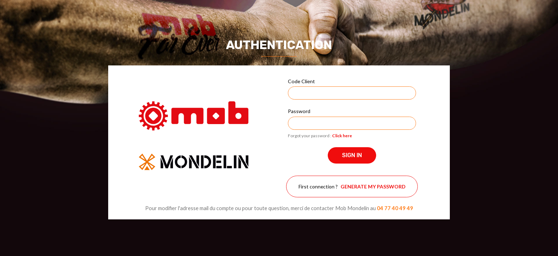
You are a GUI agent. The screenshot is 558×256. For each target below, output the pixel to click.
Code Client (301, 81)
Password (299, 111)
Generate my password (373, 186)
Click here (342, 135)
